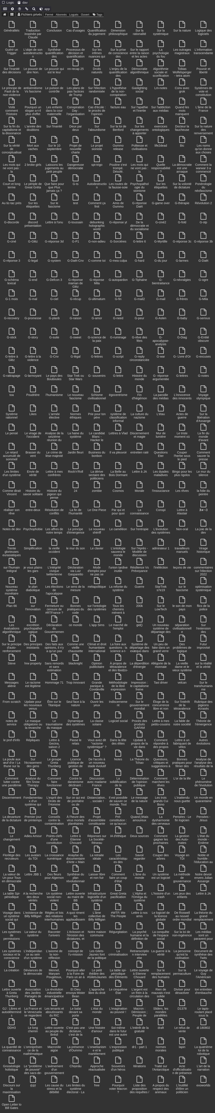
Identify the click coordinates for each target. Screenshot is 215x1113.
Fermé (49, 14)
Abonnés (61, 14)
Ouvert (85, 14)
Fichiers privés (29, 14)
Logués (73, 14)
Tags (97, 14)
